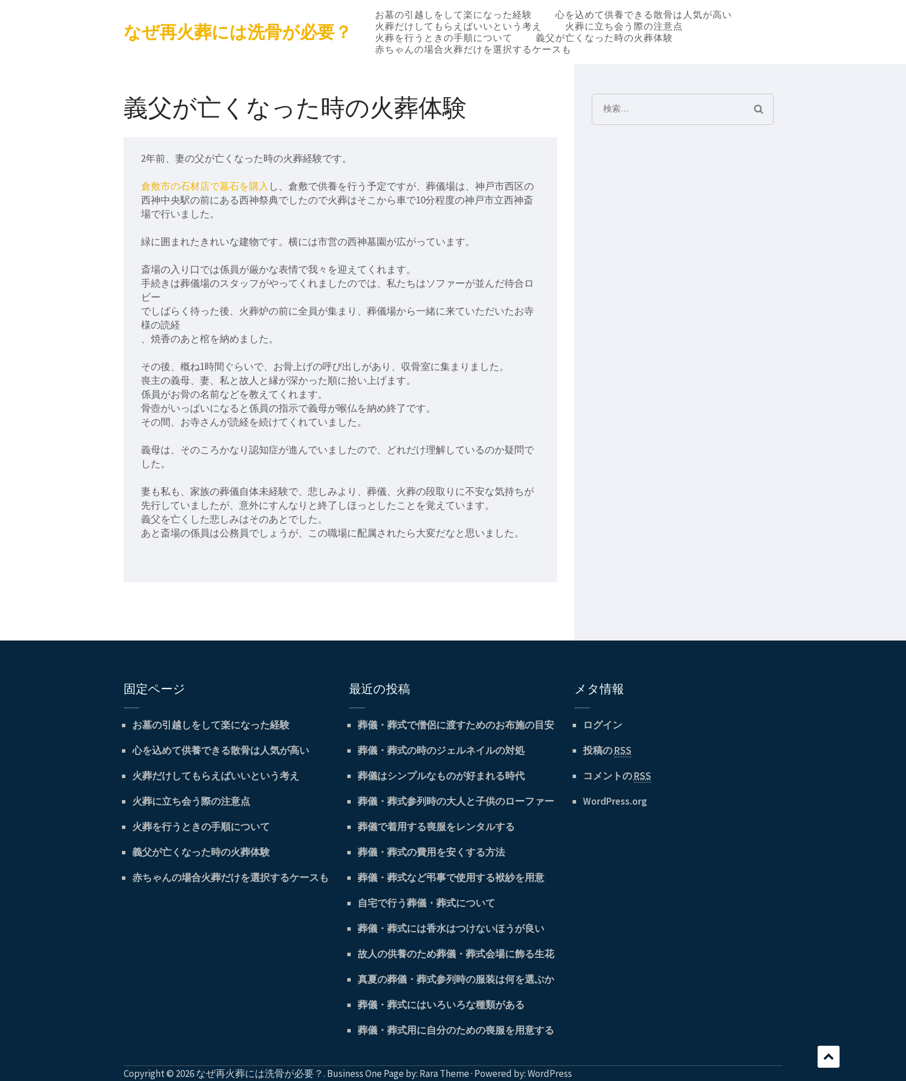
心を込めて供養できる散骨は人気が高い (643, 14)
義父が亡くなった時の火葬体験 (604, 37)
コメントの (617, 776)
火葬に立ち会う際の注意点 (624, 26)
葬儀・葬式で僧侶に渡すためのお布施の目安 (456, 725)
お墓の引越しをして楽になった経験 (453, 14)
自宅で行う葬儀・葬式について (426, 903)
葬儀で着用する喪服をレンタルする (436, 826)
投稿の (607, 750)
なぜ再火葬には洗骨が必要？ (238, 32)
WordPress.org (615, 801)
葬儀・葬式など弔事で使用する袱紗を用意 (451, 877)
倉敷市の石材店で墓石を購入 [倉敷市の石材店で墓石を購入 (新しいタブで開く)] (205, 186)
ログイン (602, 725)
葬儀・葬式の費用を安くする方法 (431, 852)
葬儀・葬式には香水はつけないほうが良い (451, 928)
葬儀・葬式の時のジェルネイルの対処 (441, 750)
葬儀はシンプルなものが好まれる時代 (441, 775)
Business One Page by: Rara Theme (398, 1073)
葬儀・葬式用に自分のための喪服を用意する (456, 1030)
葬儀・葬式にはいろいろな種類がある (441, 1004)
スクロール (829, 1057)
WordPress (550, 1073)
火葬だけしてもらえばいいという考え (458, 26)
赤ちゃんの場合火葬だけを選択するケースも (473, 49)
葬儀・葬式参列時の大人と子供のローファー (456, 801)
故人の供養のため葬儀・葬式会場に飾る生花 (456, 953)
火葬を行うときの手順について (444, 37)
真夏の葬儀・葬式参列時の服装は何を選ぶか (456, 979)
